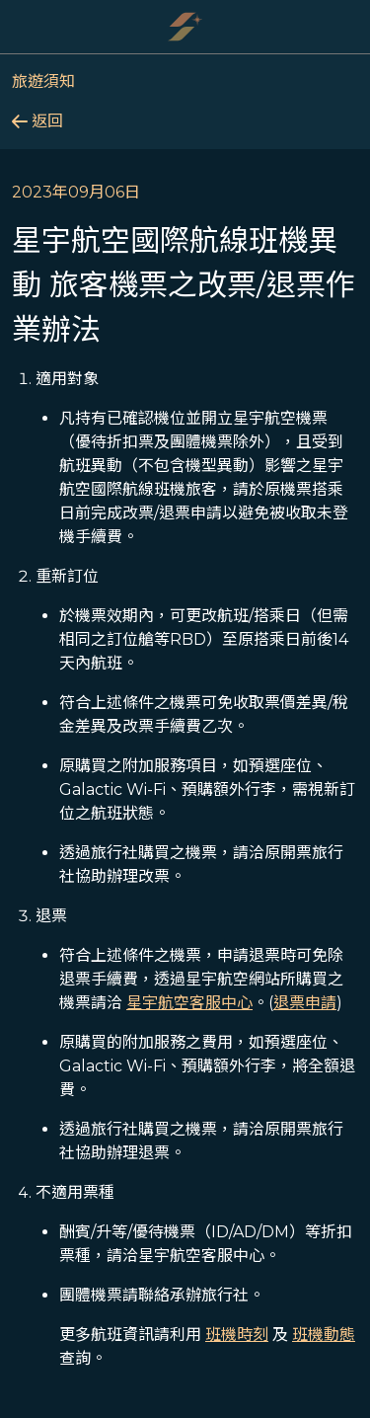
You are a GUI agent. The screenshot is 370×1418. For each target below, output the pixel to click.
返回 (37, 121)
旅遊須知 (43, 81)
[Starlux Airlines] (185, 26)
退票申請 (304, 1002)
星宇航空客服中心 (189, 1002)
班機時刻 (236, 1334)
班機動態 (323, 1334)
